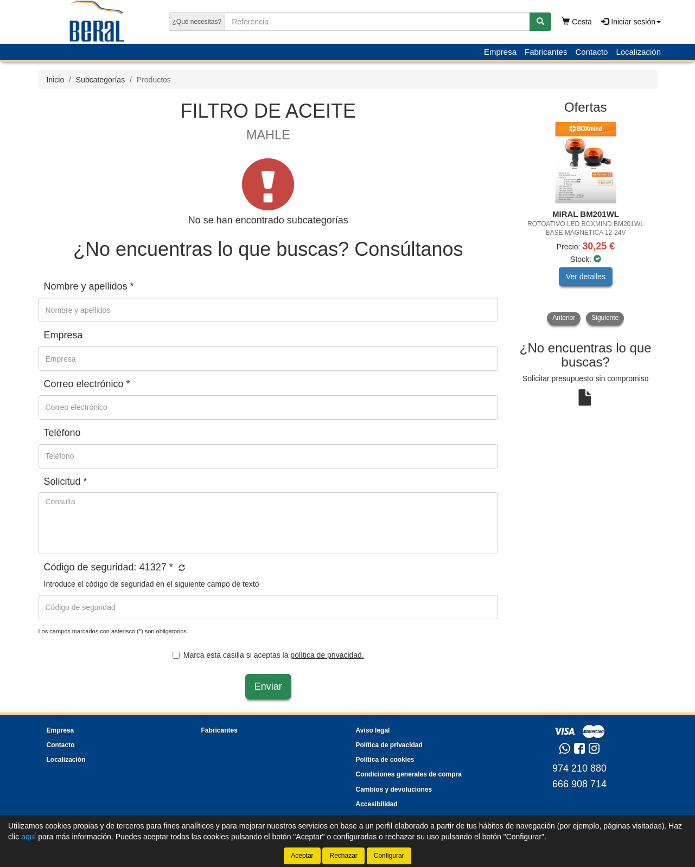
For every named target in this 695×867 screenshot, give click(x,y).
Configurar (389, 855)
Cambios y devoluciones (394, 789)
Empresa (500, 51)
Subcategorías (100, 79)
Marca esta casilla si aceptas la (268, 655)
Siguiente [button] (605, 318)
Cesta (576, 21)
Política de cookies (385, 759)
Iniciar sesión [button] (631, 21)
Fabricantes (546, 51)
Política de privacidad (389, 745)
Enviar (268, 686)
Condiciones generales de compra (409, 774)
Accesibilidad (377, 804)
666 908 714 (579, 784)
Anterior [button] (563, 318)
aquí (28, 836)
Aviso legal (373, 730)
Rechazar (343, 855)
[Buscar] (540, 21)
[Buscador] (377, 21)
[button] (180, 568)
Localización (638, 51)
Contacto (591, 51)
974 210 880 (579, 768)
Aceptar (302, 855)
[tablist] (585, 223)
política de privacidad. (327, 655)
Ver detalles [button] (585, 276)
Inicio (56, 79)
